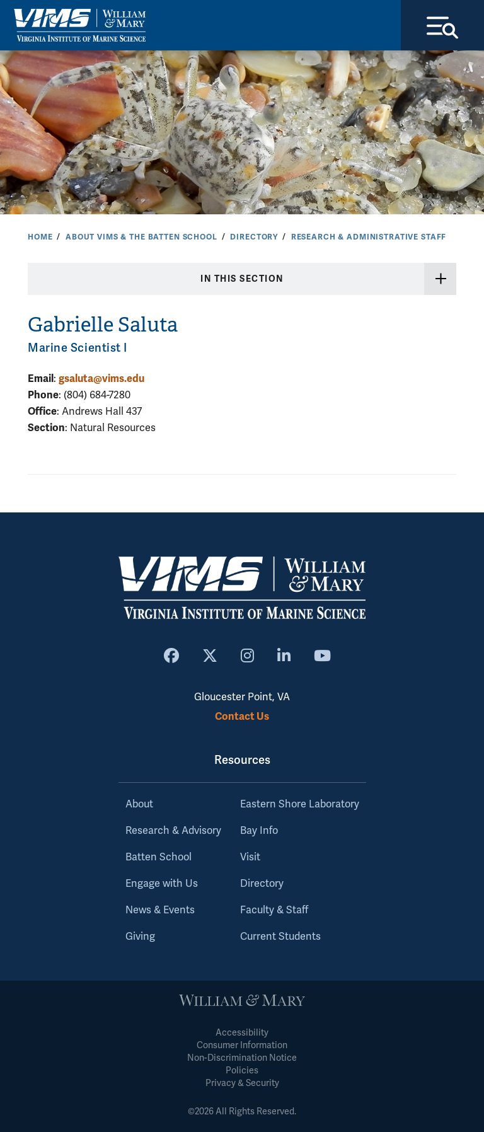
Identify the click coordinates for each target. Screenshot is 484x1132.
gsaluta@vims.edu (101, 378)
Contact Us (242, 716)
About (139, 804)
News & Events (160, 910)
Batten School (158, 857)
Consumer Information (242, 1045)
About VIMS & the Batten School (141, 237)
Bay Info (259, 830)
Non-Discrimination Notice (242, 1058)
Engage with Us (161, 883)
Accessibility (242, 1032)
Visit (250, 857)
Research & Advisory (173, 830)
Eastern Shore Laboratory (299, 804)
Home (40, 237)
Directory (254, 237)
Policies (242, 1070)
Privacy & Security (242, 1083)
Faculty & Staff (274, 910)
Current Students (280, 936)
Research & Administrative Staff (369, 237)
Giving (140, 936)
